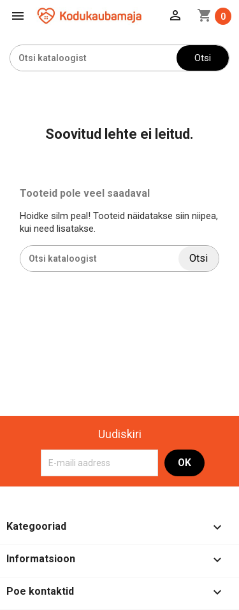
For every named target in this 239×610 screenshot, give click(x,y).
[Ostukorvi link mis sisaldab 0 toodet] (214, 16)
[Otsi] (93, 58)
